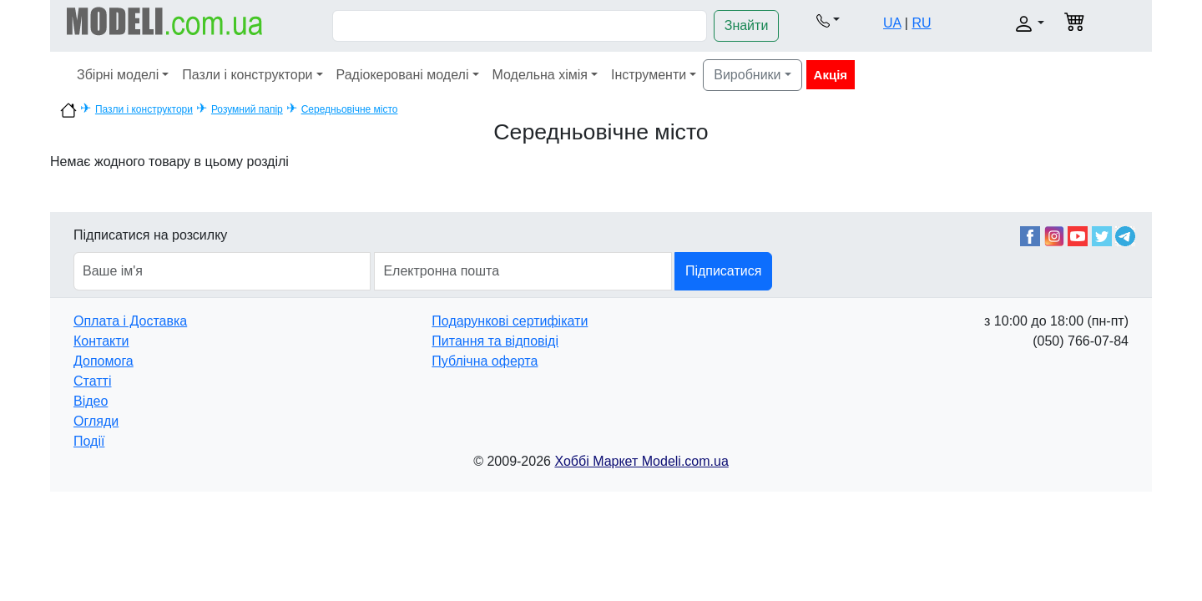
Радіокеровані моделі (402, 75)
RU (921, 23)
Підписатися (723, 271)
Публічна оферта (485, 361)
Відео (90, 401)
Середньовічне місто (349, 109)
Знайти (747, 25)
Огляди (96, 421)
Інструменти (648, 75)
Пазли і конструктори (247, 75)
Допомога (103, 361)
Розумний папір (247, 109)
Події (88, 441)
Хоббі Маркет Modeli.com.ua (641, 461)
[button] (827, 20)
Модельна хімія (540, 75)
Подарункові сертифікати (510, 321)
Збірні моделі (118, 75)
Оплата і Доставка (130, 321)
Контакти (101, 341)
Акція (830, 75)
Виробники (747, 75)
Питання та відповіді (495, 341)
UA (892, 23)
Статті (92, 381)
